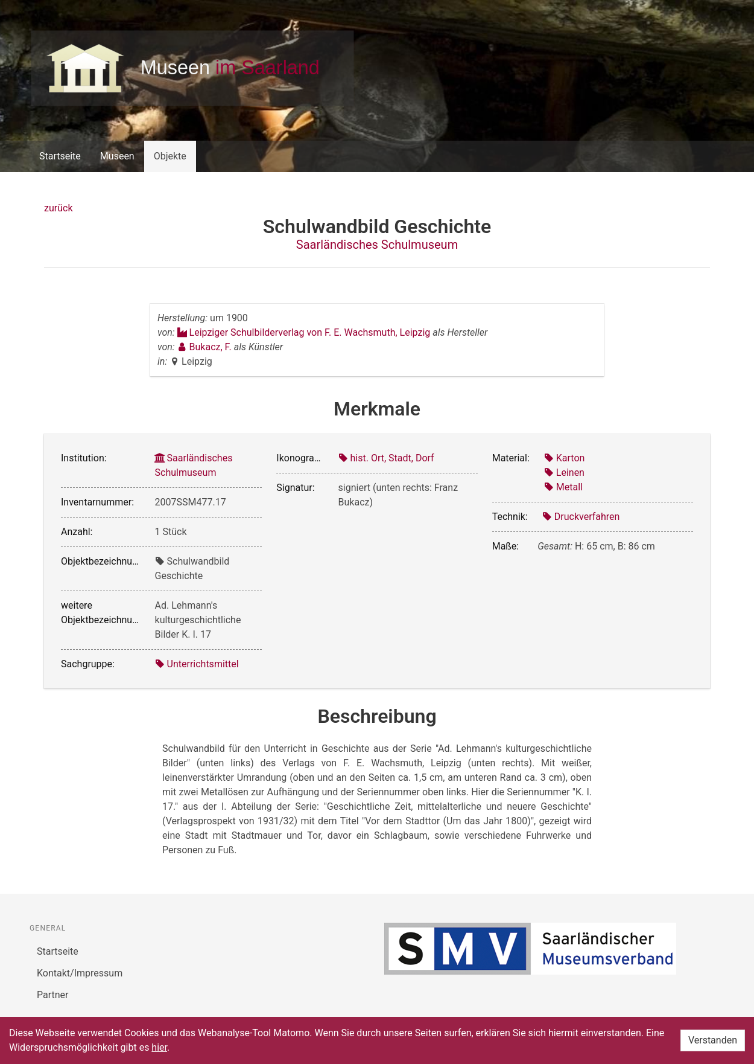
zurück (58, 208)
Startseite (60, 156)
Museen (117, 156)
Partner (53, 995)
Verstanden (712, 1040)
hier (159, 1047)
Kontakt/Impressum (79, 973)
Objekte (170, 156)
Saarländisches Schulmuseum (377, 244)
